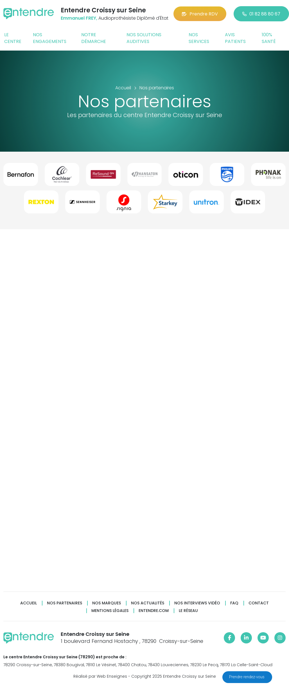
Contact (259, 603)
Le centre (12, 38)
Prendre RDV (200, 14)
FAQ (234, 603)
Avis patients (235, 38)
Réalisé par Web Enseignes (100, 676)
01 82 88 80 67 (261, 14)
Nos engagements (49, 38)
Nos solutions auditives (144, 38)
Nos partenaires (64, 603)
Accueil (28, 603)
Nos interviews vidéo (197, 603)
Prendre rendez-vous (247, 677)
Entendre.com (154, 610)
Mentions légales (109, 610)
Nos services (199, 38)
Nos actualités (147, 603)
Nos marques (106, 603)
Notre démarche (93, 38)
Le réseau (188, 610)
